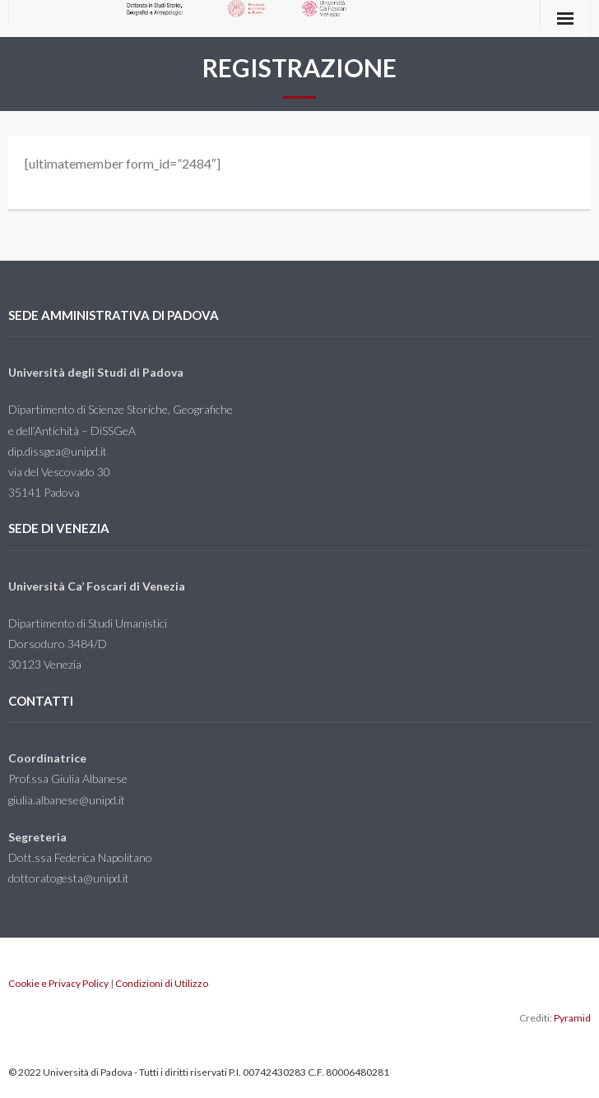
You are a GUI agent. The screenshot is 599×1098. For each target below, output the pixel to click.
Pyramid (572, 1018)
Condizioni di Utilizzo (161, 983)
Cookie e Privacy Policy (58, 983)
